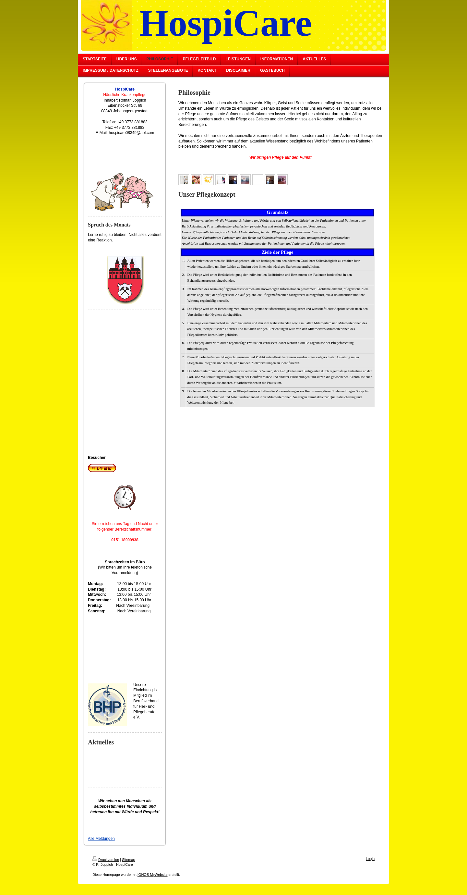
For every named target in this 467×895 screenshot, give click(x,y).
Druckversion (105, 860)
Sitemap (128, 860)
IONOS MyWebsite (153, 875)
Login (370, 859)
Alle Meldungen (101, 838)
